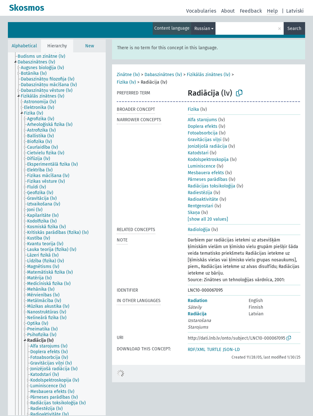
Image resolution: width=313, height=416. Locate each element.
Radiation (197, 300)
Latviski (295, 11)
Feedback (251, 11)
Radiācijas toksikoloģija (211, 186)
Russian (202, 28)
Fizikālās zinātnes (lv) (208, 74)
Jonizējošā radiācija (207, 146)
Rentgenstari (200, 206)
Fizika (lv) (126, 82)
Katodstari (198, 153)
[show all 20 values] (208, 219)
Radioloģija (199, 229)
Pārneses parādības (207, 179)
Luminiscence (202, 166)
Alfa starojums (202, 119)
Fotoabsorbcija (203, 133)
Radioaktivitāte (203, 199)
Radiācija (197, 314)
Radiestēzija (200, 192)
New (89, 46)
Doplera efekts (202, 126)
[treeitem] (44, 56)
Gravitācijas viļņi (204, 139)
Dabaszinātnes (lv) (163, 74)
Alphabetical (24, 46)
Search (294, 28)
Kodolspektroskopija (208, 159)
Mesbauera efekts (206, 172)
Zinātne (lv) (128, 74)
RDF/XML (196, 349)
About (228, 11)
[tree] (57, 233)
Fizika (193, 109)
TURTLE (214, 349)
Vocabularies (201, 11)
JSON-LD (231, 349)
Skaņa (194, 212)
